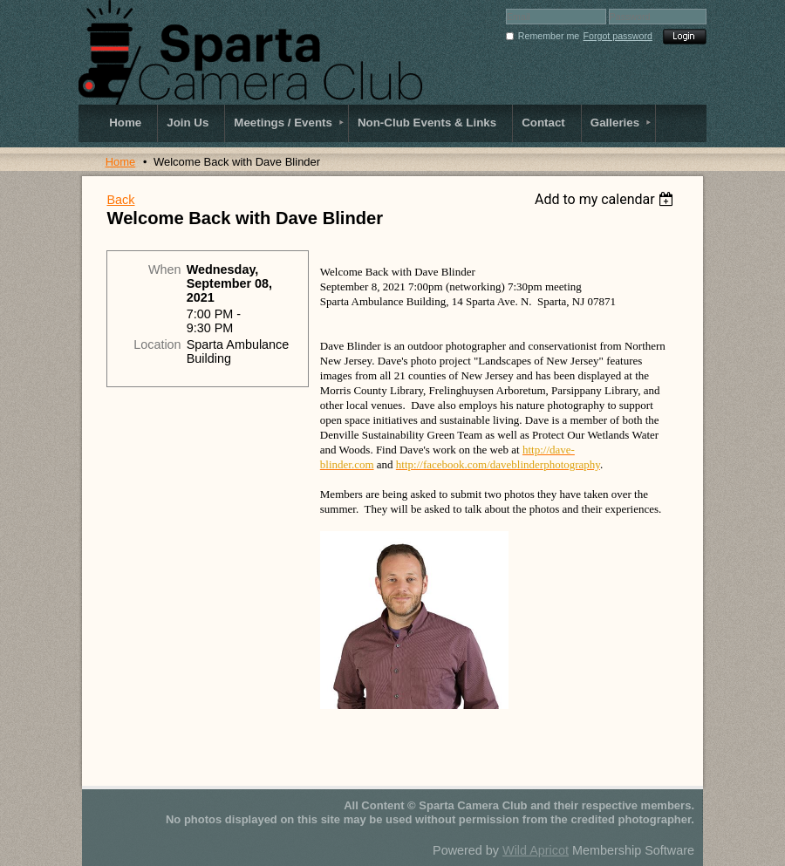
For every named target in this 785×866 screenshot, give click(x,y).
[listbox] (607, 199)
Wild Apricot (535, 850)
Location (157, 344)
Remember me (548, 36)
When (164, 269)
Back (120, 200)
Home (121, 161)
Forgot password (618, 36)
